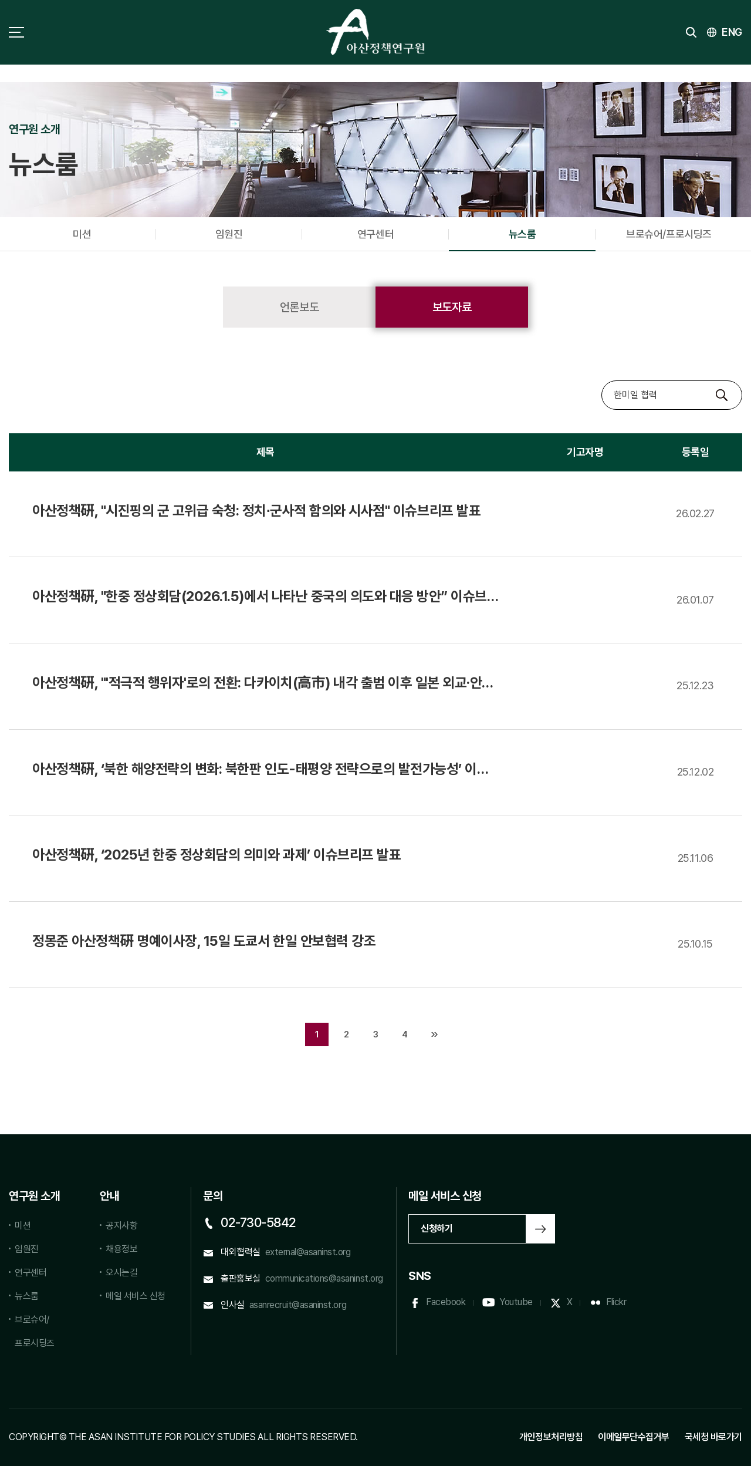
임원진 (229, 234)
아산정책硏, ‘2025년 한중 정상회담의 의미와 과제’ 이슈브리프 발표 (216, 854)
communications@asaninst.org (324, 1278)
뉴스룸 (522, 234)
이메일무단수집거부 (633, 1437)
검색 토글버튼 (691, 32)
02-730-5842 (258, 1222)
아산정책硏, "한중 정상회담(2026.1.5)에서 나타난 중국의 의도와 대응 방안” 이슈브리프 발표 (259, 597)
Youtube (516, 1301)
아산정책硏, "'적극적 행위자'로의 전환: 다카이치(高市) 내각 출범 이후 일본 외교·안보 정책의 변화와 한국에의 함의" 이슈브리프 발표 (263, 683)
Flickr (616, 1301)
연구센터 (375, 234)
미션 (82, 234)
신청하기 (436, 1228)
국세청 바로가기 (713, 1437)
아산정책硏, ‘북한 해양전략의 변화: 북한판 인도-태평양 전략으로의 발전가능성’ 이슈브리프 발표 (260, 769)
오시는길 (121, 1272)
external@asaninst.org (308, 1252)
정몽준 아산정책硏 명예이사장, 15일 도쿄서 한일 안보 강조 (204, 940)
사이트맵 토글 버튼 (16, 32)
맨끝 (434, 1034)
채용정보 (121, 1249)
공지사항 (121, 1225)
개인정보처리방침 (551, 1437)
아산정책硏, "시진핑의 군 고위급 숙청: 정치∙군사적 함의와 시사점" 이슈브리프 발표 (256, 510)
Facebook (445, 1301)
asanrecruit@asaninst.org (297, 1304)
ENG (732, 32)
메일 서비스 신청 (135, 1296)
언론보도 (299, 307)
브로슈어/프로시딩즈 (668, 234)
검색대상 (601, 380)
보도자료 (451, 307)
